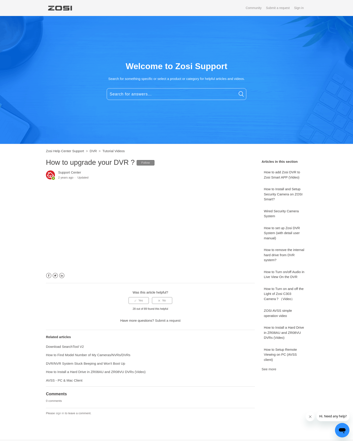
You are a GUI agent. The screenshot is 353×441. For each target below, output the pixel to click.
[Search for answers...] (176, 94)
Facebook (49, 275)
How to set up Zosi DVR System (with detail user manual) (282, 233)
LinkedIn (62, 275)
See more (269, 369)
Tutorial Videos (113, 151)
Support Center (69, 172)
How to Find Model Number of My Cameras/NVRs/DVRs (88, 355)
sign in (60, 413)
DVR (93, 151)
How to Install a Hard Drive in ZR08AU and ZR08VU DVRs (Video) (284, 332)
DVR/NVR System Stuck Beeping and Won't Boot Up (85, 363)
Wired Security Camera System (281, 213)
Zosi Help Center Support (65, 151)
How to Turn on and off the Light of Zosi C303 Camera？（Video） (284, 294)
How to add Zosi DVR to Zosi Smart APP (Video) (282, 174)
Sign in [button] (299, 8)
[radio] (139, 300)
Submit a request (278, 8)
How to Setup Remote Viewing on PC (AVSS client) (280, 355)
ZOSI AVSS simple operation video (278, 313)
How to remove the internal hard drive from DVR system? (284, 255)
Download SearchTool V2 (65, 346)
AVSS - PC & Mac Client (64, 380)
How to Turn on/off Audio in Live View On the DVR (284, 274)
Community (254, 8)
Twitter (55, 275)
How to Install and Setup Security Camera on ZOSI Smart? (283, 194)
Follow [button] (145, 162)
